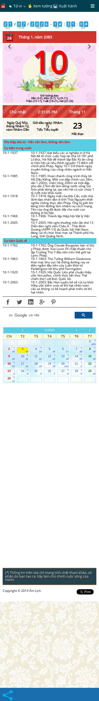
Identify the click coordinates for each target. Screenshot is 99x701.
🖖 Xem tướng (40, 5)
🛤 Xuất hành (65, 5)
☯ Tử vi (15, 5)
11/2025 (49, 429)
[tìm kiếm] (38, 415)
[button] (9, 145)
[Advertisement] (49, 68)
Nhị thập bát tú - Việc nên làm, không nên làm (37, 242)
